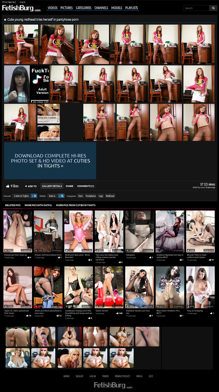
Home (66, 376)
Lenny (202, 187)
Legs (101, 195)
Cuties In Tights (21, 195)
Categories (83, 7)
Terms (105, 376)
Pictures (66, 7)
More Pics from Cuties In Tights (75, 205)
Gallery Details (52, 185)
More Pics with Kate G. (38, 205)
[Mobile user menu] (90, 8)
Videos (52, 7)
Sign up (79, 376)
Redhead (110, 195)
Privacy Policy (122, 376)
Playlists (131, 7)
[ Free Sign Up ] (9, 2)
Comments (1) (85, 185)
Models (116, 7)
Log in (22, 2)
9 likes (14, 186)
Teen (80, 195)
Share (69, 185)
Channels (101, 7)
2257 (151, 376)
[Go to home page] (21, 8)
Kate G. (52, 195)
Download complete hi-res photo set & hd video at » (109, 161)
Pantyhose (91, 195)
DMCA (139, 376)
